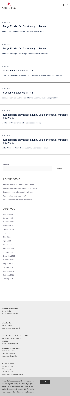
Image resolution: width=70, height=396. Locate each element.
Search (6, 164)
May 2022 (6, 237)
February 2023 (8, 214)
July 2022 (6, 233)
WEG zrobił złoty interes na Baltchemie (17, 200)
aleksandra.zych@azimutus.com (13, 374)
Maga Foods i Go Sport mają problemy (24, 26)
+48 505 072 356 (7, 371)
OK (45, 382)
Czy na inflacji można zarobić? (14, 196)
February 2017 (8, 271)
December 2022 (9, 222)
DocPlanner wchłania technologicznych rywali (20, 188)
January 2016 (8, 279)
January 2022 (8, 252)
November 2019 (9, 260)
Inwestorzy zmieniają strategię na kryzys (18, 192)
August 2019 (8, 264)
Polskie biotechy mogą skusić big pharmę (18, 184)
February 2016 (8, 275)
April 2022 (7, 241)
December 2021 (9, 256)
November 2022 (9, 226)
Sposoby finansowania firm (18, 70)
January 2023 (8, 218)
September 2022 (9, 229)
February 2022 (8, 248)
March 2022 (7, 244)
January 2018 (8, 267)
